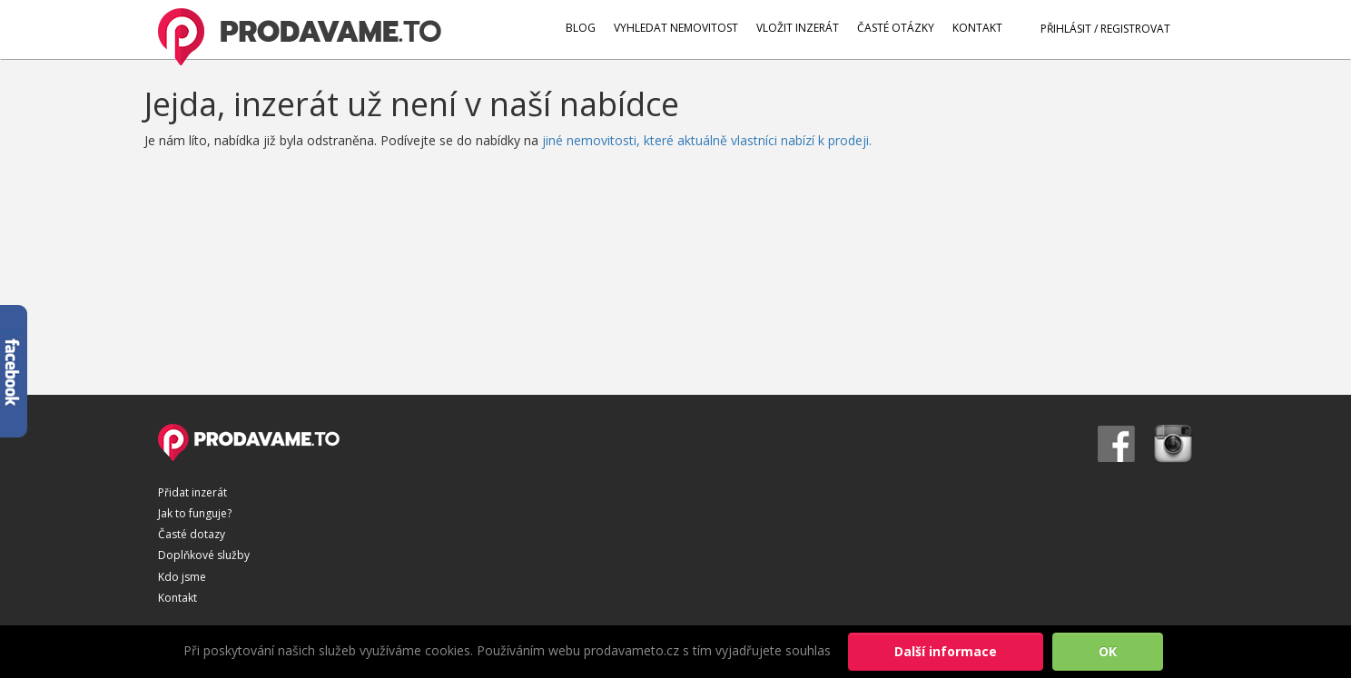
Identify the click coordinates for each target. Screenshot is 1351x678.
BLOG (581, 27)
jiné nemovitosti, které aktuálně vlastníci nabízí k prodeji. (707, 140)
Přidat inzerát (192, 492)
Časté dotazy (191, 534)
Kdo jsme (182, 577)
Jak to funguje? (195, 513)
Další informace (945, 651)
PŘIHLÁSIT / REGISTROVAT (1095, 28)
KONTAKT (977, 27)
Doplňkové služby (204, 555)
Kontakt (177, 597)
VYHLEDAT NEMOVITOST (676, 27)
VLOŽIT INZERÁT (797, 27)
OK (1108, 651)
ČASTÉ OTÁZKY (895, 27)
